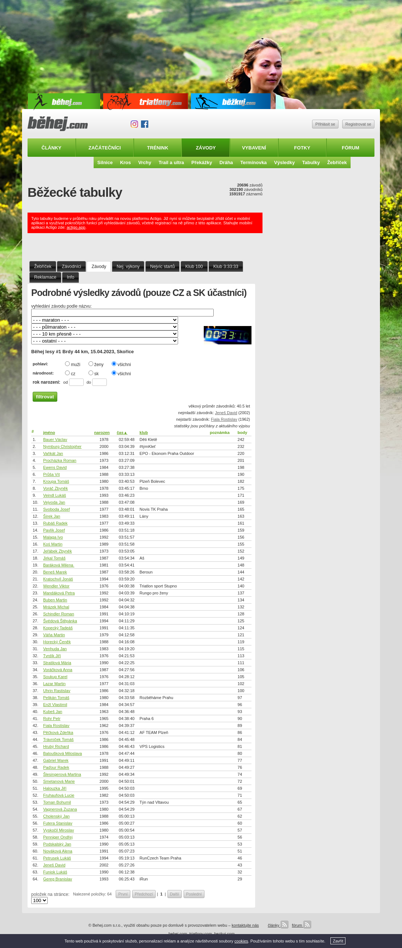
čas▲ (122, 432)
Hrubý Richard (56, 746)
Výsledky (284, 162)
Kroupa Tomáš (56, 481)
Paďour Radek (56, 767)
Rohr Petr (51, 718)
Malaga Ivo (53, 537)
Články (51, 148)
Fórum (350, 148)
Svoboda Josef (56, 509)
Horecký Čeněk (56, 642)
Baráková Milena (58, 565)
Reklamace (45, 277)
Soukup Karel (55, 676)
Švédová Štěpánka (60, 621)
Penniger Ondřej (57, 837)
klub (144, 432)
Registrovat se (358, 124)
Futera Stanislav (57, 823)
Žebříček (337, 162)
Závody (206, 148)
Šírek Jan (51, 516)
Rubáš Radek (55, 523)
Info (70, 277)
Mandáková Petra (59, 593)
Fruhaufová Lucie (58, 795)
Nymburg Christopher (62, 446)
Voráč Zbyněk (55, 488)
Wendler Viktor (56, 586)
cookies (241, 941)
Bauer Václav (55, 439)
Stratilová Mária (57, 663)
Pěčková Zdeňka (58, 732)
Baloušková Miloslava (62, 753)
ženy (96, 364)
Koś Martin (52, 544)
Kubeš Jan (52, 711)
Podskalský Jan (57, 844)
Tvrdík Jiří (52, 656)
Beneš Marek (55, 572)
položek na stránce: (50, 894)
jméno (49, 432)
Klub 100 (194, 266)
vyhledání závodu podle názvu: (61, 306)
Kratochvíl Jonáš (58, 579)
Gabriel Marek (55, 760)
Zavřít (338, 941)
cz (70, 373)
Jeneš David (226, 412)
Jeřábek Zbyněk (57, 551)
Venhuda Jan (54, 649)
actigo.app (76, 227)
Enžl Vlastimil (55, 704)
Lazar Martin (54, 683)
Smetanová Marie (59, 781)
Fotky (302, 148)
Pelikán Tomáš (56, 697)
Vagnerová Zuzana (60, 809)
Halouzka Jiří (54, 788)
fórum (301, 925)
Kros (125, 162)
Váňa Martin (54, 635)
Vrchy (144, 162)
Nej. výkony (128, 266)
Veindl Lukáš (54, 495)
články (278, 925)
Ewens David (54, 467)
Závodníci (71, 266)
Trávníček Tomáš (58, 739)
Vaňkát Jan (53, 453)
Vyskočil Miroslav (58, 830)
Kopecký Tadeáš (58, 628)
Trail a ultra (171, 162)
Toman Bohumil (57, 802)
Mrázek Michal (56, 607)
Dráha (226, 162)
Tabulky (311, 162)
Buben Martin (55, 600)
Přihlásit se (325, 124)
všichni (121, 364)
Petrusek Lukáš (57, 858)
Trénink (158, 148)
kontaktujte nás (245, 925)
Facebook (145, 124)
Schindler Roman (58, 614)
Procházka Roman (59, 460)
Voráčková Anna (57, 669)
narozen (102, 432)
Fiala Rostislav (224, 419)
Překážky (201, 162)
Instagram (134, 124)
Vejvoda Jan (54, 502)
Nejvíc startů (162, 266)
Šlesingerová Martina (62, 774)
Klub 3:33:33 (225, 266)
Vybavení (254, 148)
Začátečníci (104, 148)
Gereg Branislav (57, 879)
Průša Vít (51, 474)
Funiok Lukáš (55, 872)
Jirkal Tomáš (54, 558)
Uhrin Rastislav (56, 690)
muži (72, 364)
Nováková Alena (57, 851)
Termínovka (253, 162)
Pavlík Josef (54, 530)
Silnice (105, 162)
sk (93, 373)
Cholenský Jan (56, 816)
